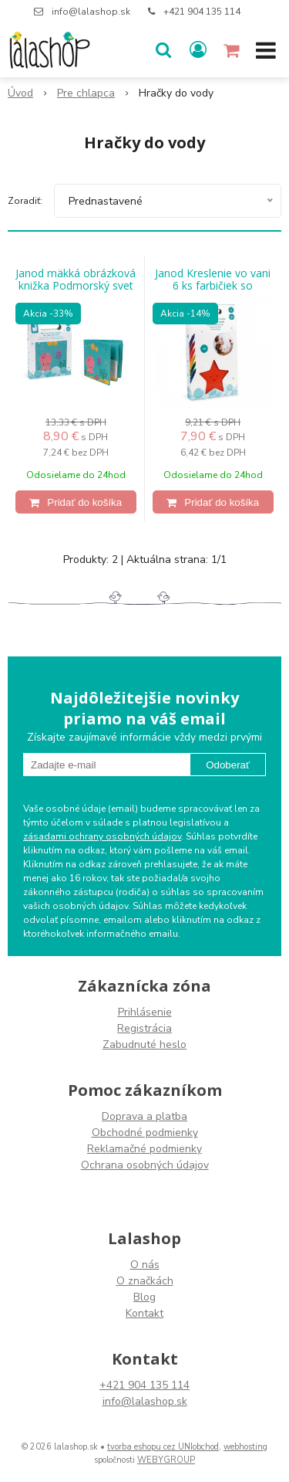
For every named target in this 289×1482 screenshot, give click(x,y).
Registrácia (144, 1028)
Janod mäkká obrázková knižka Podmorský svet (75, 279)
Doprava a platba (144, 1116)
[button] (163, 50)
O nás (145, 1264)
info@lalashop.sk (91, 11)
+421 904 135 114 (201, 11)
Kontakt (144, 1313)
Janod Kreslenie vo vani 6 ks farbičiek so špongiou (213, 285)
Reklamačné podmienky (144, 1148)
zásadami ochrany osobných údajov (102, 836)
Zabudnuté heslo (144, 1044)
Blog (144, 1297)
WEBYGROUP (166, 1460)
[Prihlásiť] (198, 50)
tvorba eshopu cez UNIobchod (163, 1447)
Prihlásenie (145, 1012)
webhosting (245, 1447)
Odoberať (228, 765)
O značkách (144, 1280)
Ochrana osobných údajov (145, 1165)
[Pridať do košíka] (75, 502)
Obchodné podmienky (145, 1132)
